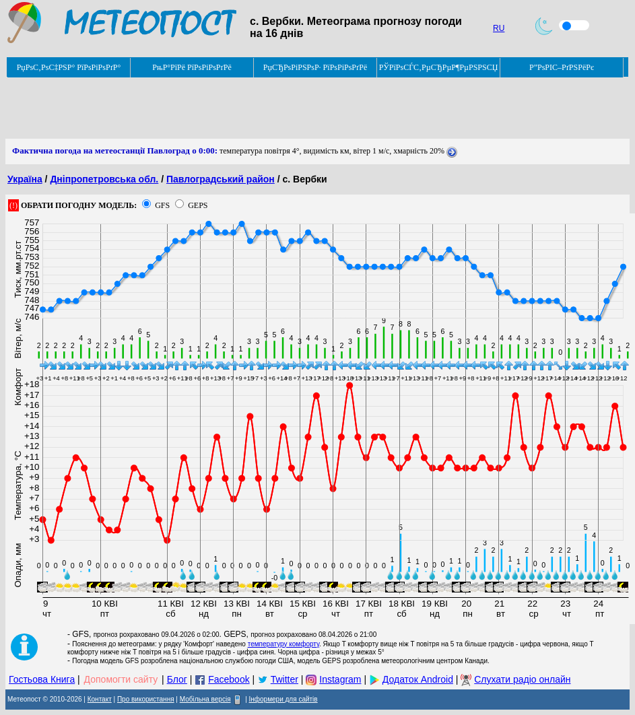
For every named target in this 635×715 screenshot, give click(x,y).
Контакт (100, 699)
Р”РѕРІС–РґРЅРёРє (561, 67)
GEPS (197, 205)
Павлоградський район (220, 179)
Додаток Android (417, 679)
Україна (24, 179)
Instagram (340, 679)
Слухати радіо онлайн (522, 679)
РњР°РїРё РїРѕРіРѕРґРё (191, 67)
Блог (177, 679)
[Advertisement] (250, 108)
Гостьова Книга (42, 679)
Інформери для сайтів (283, 699)
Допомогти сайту (121, 679)
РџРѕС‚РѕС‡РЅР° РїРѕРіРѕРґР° (69, 67)
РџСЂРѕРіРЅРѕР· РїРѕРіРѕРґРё (315, 67)
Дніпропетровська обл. (104, 179)
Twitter (284, 679)
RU (498, 28)
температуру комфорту (283, 644)
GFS (162, 205)
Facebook (228, 679)
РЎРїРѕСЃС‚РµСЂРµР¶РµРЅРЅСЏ (438, 67)
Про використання (145, 699)
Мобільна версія (205, 699)
